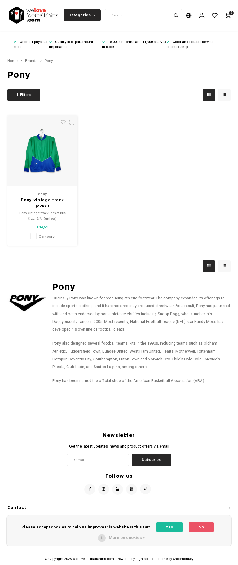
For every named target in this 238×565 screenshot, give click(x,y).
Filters (24, 95)
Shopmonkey (183, 559)
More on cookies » (127, 538)
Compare (47, 237)
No (201, 527)
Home (12, 61)
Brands (31, 61)
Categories (82, 15)
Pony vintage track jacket (42, 203)
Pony (49, 61)
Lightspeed (144, 559)
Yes (169, 527)
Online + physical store (30, 45)
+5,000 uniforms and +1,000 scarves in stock (134, 45)
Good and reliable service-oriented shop (190, 45)
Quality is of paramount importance (71, 45)
